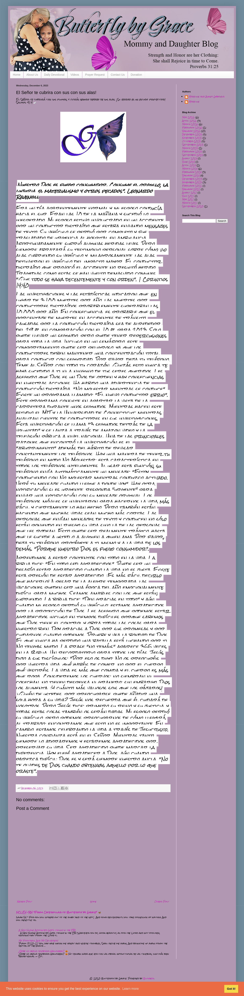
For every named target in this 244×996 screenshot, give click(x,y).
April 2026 (189, 120)
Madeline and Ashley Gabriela (206, 97)
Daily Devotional (54, 74)
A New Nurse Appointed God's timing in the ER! (47, 930)
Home (16, 74)
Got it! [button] (231, 988)
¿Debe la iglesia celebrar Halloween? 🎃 (43, 951)
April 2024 (189, 165)
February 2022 (192, 185)
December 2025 (192, 134)
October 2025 (191, 141)
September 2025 (193, 144)
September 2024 (192, 155)
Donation (136, 74)
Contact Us (118, 74)
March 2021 (189, 202)
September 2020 (193, 206)
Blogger (148, 978)
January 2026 (191, 131)
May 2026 (188, 117)
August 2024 (189, 158)
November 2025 (192, 137)
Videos (74, 74)
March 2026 (190, 124)
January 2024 (191, 175)
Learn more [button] (130, 988)
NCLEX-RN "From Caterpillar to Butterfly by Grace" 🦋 (58, 912)
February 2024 (192, 172)
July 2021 (188, 196)
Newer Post (24, 901)
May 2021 (188, 199)
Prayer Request (95, 74)
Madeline (194, 102)
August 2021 (189, 192)
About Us (32, 74)
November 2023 (192, 182)
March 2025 (190, 148)
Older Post (161, 901)
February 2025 (192, 151)
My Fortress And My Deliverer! (38, 940)
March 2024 (189, 168)
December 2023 (192, 178)
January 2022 (191, 189)
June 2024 (188, 161)
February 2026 (192, 127)
